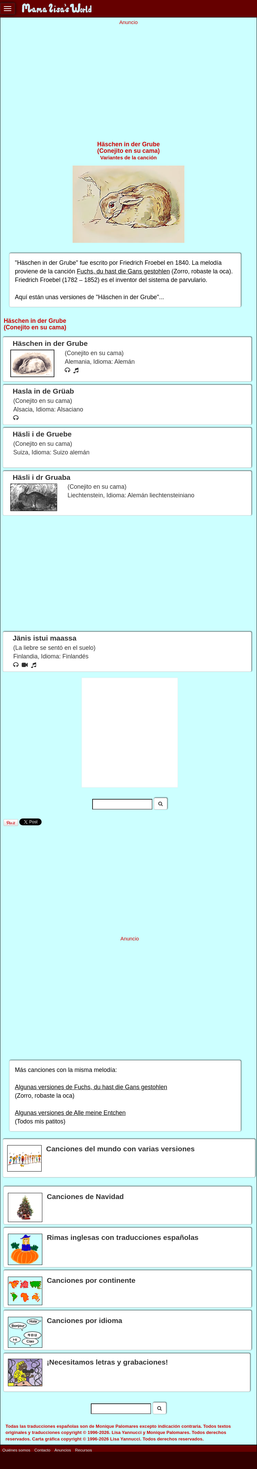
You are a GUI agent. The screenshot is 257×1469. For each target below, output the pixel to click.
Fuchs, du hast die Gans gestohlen (123, 271)
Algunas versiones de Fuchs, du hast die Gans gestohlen (91, 1087)
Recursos (83, 1450)
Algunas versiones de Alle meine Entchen (70, 1112)
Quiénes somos (16, 1450)
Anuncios (62, 1450)
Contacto (42, 1450)
